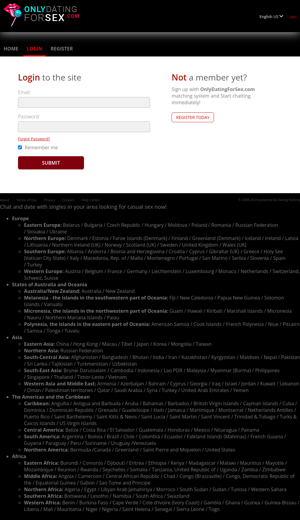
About (4, 200)
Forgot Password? (34, 138)
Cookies (68, 200)
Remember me (38, 147)
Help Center (91, 200)
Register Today (192, 117)
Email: (24, 92)
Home (11, 48)
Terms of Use (26, 200)
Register (62, 48)
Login (292, 16)
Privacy (49, 200)
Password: (29, 116)
